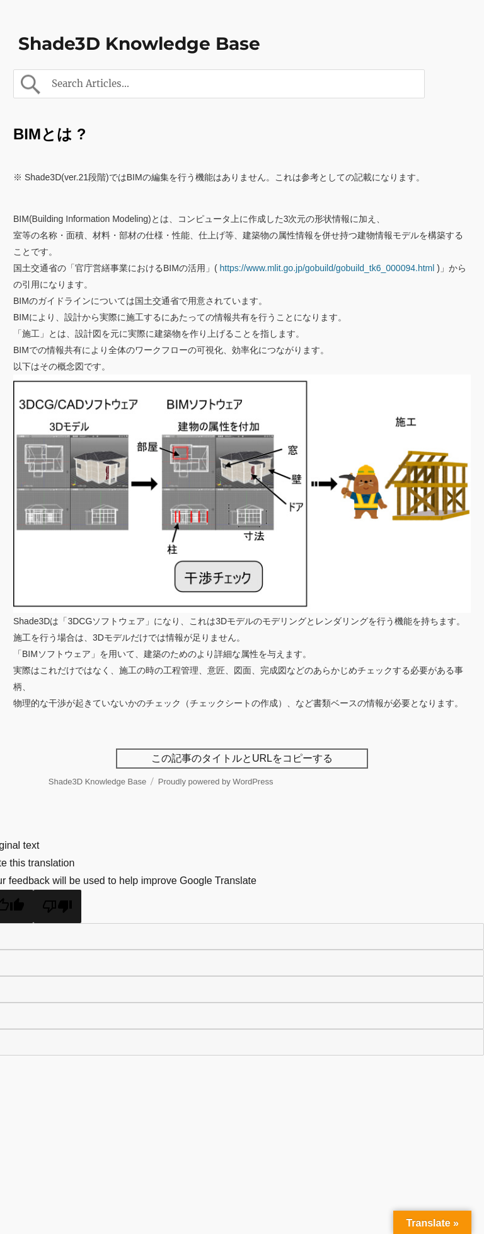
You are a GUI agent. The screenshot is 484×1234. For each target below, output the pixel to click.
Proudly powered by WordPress (216, 781)
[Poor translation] (57, 906)
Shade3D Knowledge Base (139, 43)
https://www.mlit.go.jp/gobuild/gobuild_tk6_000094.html (326, 268)
